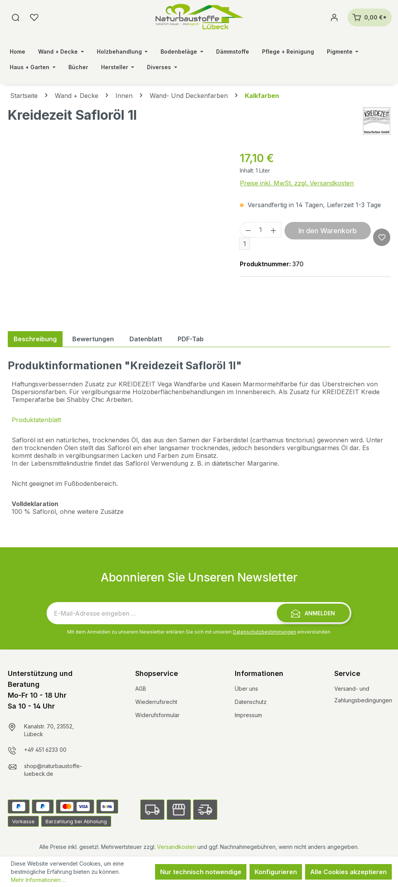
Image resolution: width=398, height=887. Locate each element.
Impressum (248, 715)
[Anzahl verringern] (248, 229)
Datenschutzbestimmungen (264, 632)
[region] (116, 233)
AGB (140, 688)
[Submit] (313, 613)
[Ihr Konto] (334, 17)
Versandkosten (176, 846)
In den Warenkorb (327, 231)
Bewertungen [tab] (93, 339)
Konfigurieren (276, 872)
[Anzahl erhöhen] (273, 229)
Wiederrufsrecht (156, 701)
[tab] (35, 339)
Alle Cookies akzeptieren (348, 872)
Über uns (246, 688)
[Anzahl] (261, 229)
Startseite (24, 96)
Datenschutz (251, 701)
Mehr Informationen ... (38, 880)
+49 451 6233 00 (45, 749)
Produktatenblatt (36, 420)
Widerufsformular (157, 715)
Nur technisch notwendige (200, 872)
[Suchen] (15, 17)
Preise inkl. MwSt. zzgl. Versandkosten (297, 183)
